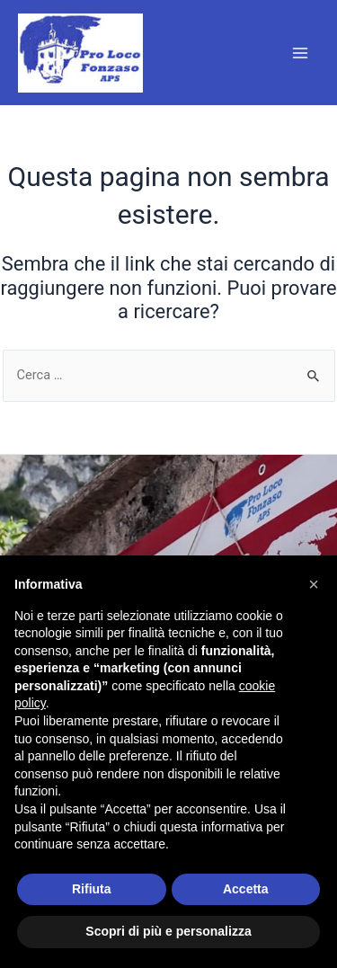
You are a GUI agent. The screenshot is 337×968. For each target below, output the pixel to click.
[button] (313, 584)
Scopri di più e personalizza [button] (168, 931)
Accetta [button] (246, 889)
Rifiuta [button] (91, 889)
